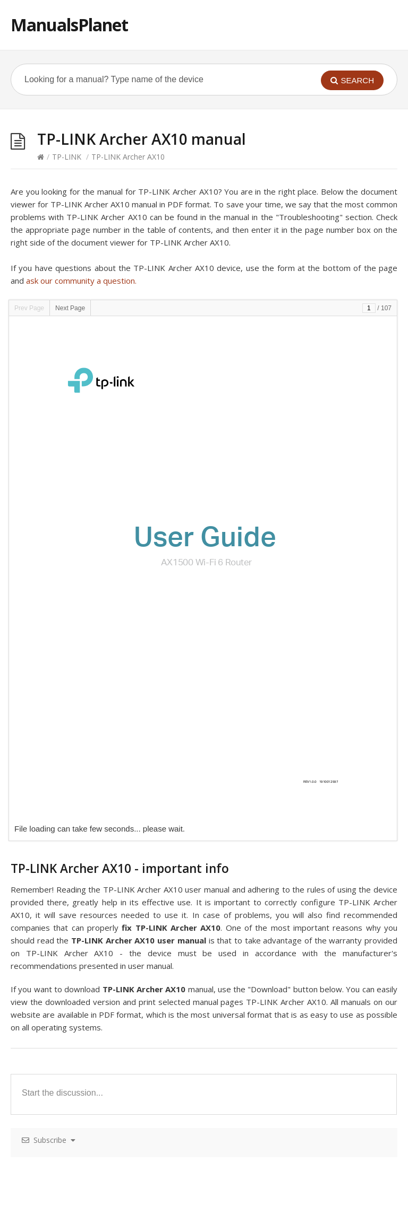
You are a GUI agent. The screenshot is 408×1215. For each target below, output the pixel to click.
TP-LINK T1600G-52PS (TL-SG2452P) (281, 911)
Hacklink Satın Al (28, 1208)
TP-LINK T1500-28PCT (256, 989)
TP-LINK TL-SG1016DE (256, 970)
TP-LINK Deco (48, 773)
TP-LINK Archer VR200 (62, 891)
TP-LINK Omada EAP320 (66, 911)
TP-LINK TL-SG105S (251, 1068)
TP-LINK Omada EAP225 (66, 754)
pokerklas (109, 1208)
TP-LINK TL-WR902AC (255, 852)
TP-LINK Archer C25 (57, 1127)
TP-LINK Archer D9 (56, 813)
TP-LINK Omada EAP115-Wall (74, 1068)
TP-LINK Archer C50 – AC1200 (269, 773)
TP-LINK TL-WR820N (253, 1087)
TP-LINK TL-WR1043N (255, 1009)
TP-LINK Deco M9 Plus (63, 930)
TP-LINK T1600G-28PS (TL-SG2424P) (281, 832)
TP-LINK (66, 157)
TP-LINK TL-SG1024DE (256, 1048)
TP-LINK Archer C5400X (64, 1087)
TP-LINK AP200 (50, 872)
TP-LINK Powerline (249, 813)
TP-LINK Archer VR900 (62, 970)
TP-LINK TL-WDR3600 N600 (266, 891)
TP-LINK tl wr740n (248, 1127)
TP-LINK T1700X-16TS (255, 793)
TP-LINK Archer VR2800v (259, 872)
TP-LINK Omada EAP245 (66, 832)
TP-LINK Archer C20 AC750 (263, 930)
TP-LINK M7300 (51, 1107)
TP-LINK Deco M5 (55, 852)
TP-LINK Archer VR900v (257, 1029)
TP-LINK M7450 (51, 1029)
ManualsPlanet (69, 24)
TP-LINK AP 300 (51, 793)
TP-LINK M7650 (51, 950)
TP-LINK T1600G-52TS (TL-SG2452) (279, 754)
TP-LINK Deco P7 (53, 1009)
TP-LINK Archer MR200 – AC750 (78, 1048)
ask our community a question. (81, 280)
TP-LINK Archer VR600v (257, 1107)
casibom (75, 1208)
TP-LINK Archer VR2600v (259, 950)
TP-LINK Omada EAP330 (66, 989)
